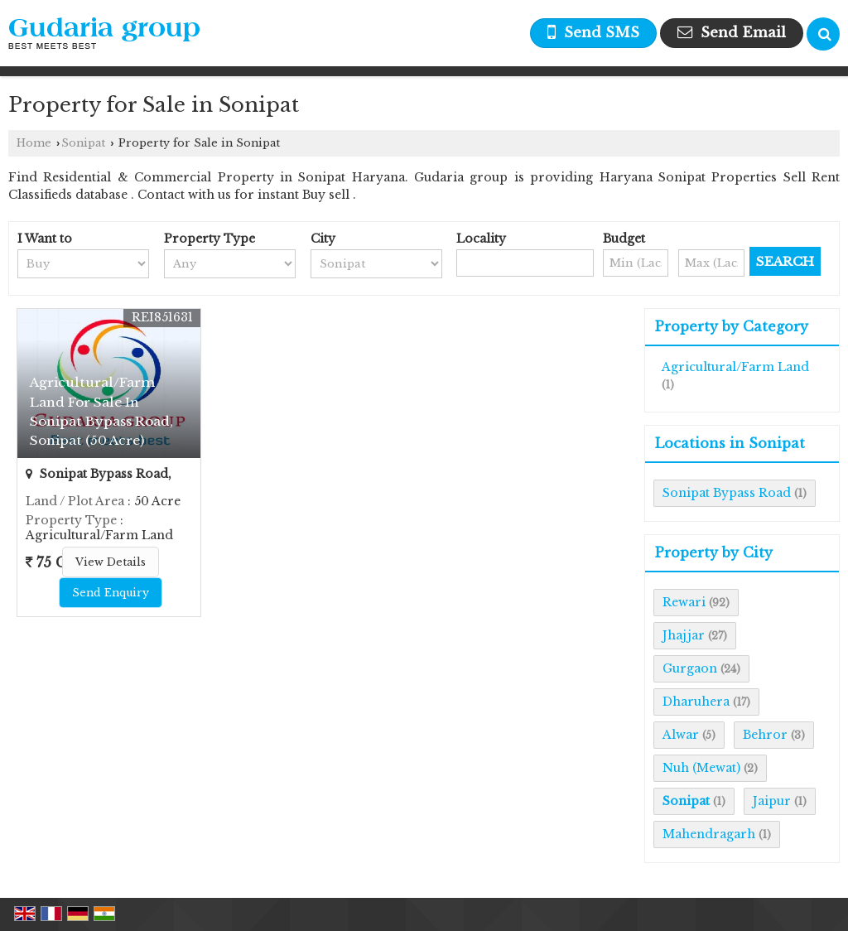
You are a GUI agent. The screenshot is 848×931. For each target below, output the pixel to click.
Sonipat (83, 143)
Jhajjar (683, 635)
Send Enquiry (110, 592)
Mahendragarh (708, 834)
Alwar (680, 734)
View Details (110, 562)
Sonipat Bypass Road (726, 492)
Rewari (684, 602)
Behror (765, 734)
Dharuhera (696, 701)
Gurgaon (689, 668)
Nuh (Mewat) (701, 767)
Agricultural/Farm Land (735, 366)
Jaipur (772, 801)
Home (34, 143)
